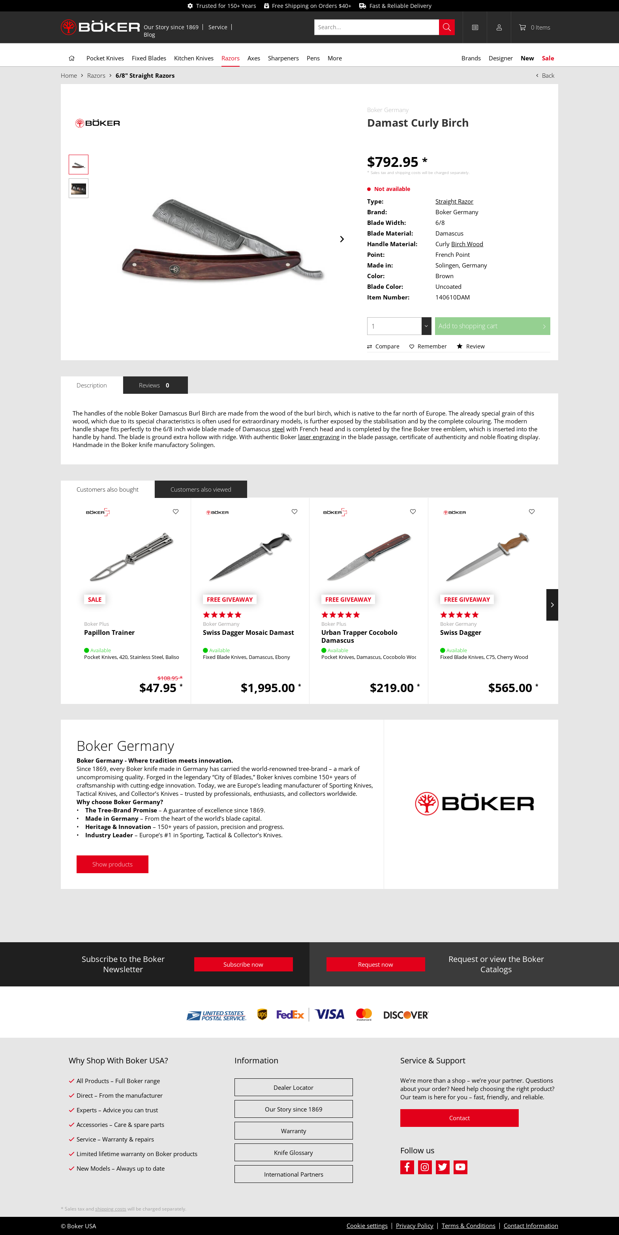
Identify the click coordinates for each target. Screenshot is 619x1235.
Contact (459, 1118)
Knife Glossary (293, 1152)
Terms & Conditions (468, 1225)
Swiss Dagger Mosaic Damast (248, 633)
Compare (383, 346)
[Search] (447, 27)
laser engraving (319, 437)
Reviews (155, 385)
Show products (112, 864)
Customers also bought (108, 489)
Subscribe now (243, 964)
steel (278, 429)
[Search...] (384, 27)
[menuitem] (171, 27)
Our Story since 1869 (171, 27)
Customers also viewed (201, 489)
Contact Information (531, 1225)
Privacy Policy (414, 1225)
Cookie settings (367, 1225)
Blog (149, 34)
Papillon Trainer (109, 633)
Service (217, 27)
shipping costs (408, 172)
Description (92, 385)
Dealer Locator (293, 1087)
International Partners (293, 1174)
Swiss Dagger (460, 633)
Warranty (293, 1131)
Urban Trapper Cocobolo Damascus (359, 636)
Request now (375, 964)
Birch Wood (467, 244)
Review (471, 346)
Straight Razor (454, 201)
